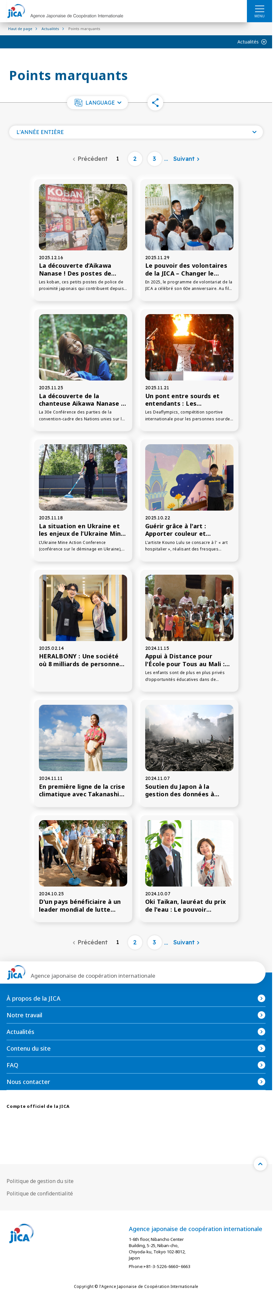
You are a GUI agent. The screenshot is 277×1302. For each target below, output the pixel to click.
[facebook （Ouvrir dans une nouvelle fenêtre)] (36, 1126)
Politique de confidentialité (40, 1193)
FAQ (12, 1065)
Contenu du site (29, 1048)
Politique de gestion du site (40, 1181)
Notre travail (24, 1015)
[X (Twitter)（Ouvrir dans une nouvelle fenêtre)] (13, 1126)
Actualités (248, 42)
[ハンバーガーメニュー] (259, 8)
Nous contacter (28, 1082)
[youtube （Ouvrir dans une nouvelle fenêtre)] (60, 1126)
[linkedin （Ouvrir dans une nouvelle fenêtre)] (83, 1126)
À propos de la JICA (34, 998)
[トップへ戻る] (260, 1164)
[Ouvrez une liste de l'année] (136, 132)
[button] (97, 102)
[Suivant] (186, 159)
